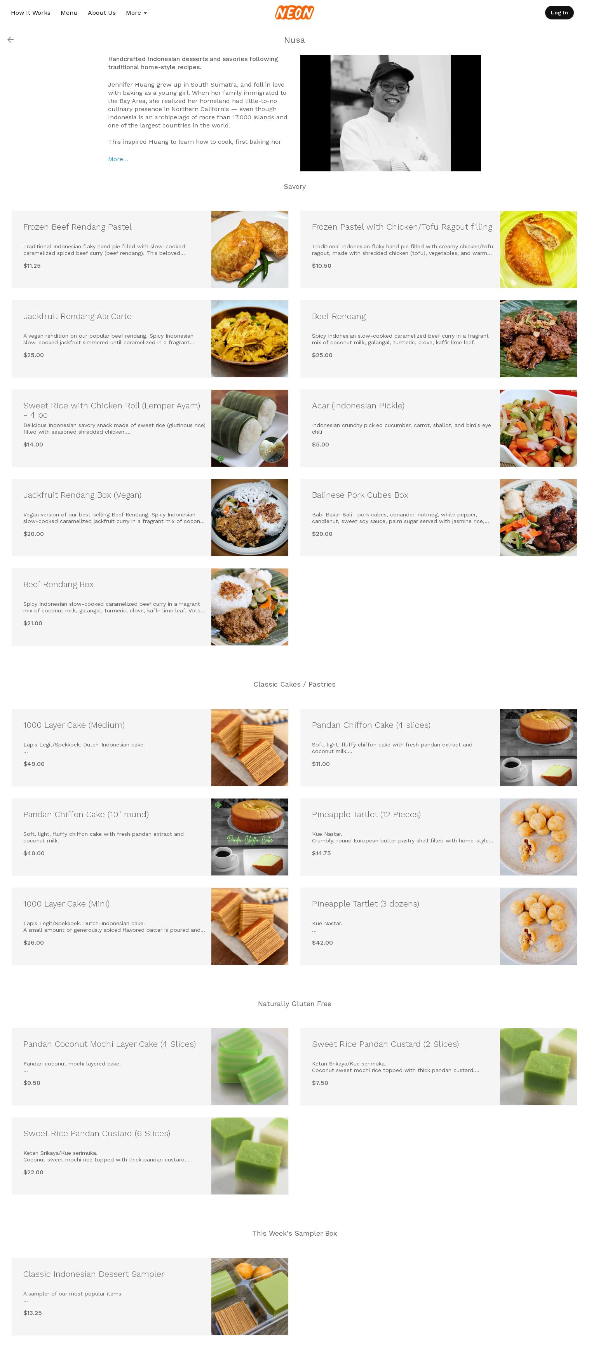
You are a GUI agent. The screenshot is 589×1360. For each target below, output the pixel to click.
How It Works (31, 12)
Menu (69, 12)
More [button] (136, 12)
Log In (559, 12)
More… (118, 159)
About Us (102, 12)
